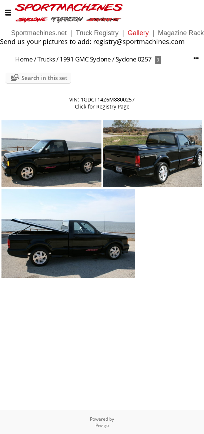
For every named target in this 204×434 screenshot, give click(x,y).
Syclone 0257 (134, 59)
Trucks (46, 59)
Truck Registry (97, 33)
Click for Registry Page (102, 106)
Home (24, 59)
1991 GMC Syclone (85, 59)
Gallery (138, 33)
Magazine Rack (181, 33)
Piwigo (102, 425)
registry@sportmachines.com (139, 41)
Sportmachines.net (39, 33)
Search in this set (44, 77)
